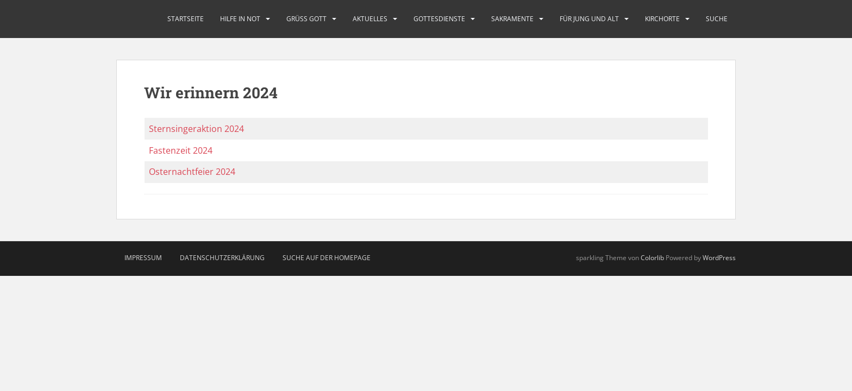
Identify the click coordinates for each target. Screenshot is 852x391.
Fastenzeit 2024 (180, 150)
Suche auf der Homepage (327, 257)
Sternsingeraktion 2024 (196, 129)
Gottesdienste (439, 18)
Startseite (185, 18)
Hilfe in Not (240, 18)
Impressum (143, 257)
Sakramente (512, 18)
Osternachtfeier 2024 (192, 172)
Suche (717, 18)
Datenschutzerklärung (222, 257)
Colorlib (652, 257)
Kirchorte (662, 18)
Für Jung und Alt (589, 18)
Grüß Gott (306, 18)
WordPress (719, 257)
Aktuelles (370, 18)
